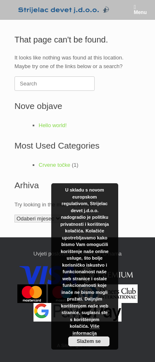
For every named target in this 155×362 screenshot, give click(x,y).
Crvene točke (55, 165)
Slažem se (89, 341)
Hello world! (53, 125)
